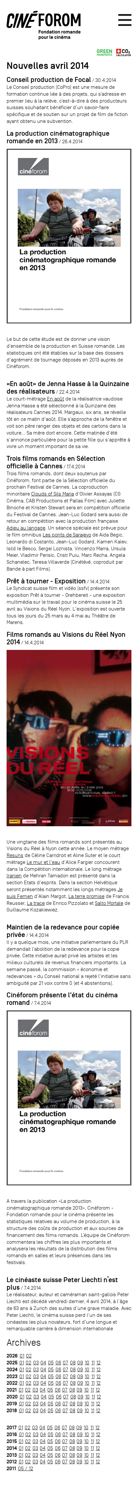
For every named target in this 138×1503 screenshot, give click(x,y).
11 (93, 1362)
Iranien (14, 875)
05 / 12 (25, 1468)
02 (29, 1355)
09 (80, 1362)
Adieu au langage (26, 528)
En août (55, 398)
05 (51, 1362)
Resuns (15, 855)
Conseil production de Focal (49, 79)
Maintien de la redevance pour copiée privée (63, 931)
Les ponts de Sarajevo (67, 534)
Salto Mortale (109, 903)
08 (73, 1362)
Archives (24, 1342)
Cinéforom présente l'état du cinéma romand (62, 999)
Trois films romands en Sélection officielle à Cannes (56, 462)
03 (36, 1362)
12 (98, 1362)
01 (22, 1355)
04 (43, 1362)
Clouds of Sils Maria (52, 494)
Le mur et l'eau (43, 862)
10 (87, 1362)
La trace (36, 903)
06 (58, 1362)
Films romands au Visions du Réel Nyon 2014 (66, 638)
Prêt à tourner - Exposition (46, 581)
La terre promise (86, 896)
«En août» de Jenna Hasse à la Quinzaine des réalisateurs (68, 388)
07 (65, 1362)
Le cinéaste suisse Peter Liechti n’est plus (62, 1284)
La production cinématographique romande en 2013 (58, 137)
